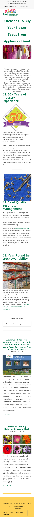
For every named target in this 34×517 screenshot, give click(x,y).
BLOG (29, 503)
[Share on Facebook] (6, 323)
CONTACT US (19, 503)
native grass (24, 135)
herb (7, 137)
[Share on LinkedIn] (20, 323)
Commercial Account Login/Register (16, 6)
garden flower (15, 135)
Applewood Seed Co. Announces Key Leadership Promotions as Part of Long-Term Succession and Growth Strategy (17, 344)
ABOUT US (25, 503)
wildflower (6, 135)
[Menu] (28, 12)
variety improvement (22, 228)
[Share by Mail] (27, 323)
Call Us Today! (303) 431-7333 (16, 1)
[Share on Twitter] (13, 323)
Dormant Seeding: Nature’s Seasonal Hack (17, 427)
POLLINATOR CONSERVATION (15, 501)
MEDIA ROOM (13, 503)
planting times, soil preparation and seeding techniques (16, 306)
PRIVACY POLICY (8, 512)
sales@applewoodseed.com (17, 4)
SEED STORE (5, 501)
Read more (7, 414)
